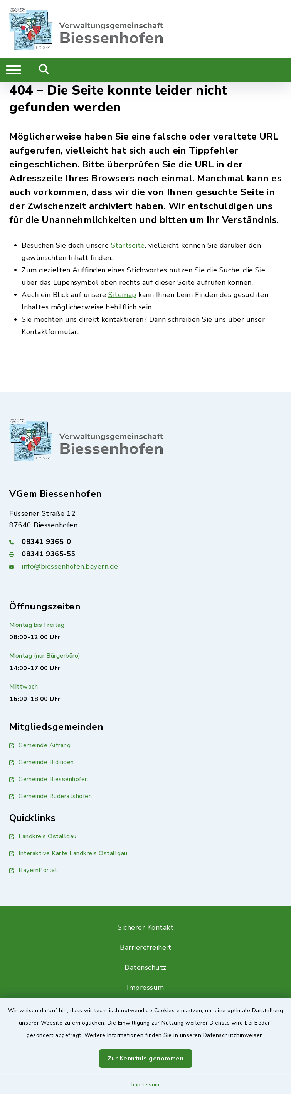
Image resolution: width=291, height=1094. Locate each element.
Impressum (145, 1084)
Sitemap (122, 294)
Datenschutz (145, 967)
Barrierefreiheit (145, 947)
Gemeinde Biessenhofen (48, 779)
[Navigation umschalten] (13, 69)
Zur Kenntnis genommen (146, 1058)
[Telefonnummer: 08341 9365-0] (145, 541)
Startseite (128, 245)
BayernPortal (33, 870)
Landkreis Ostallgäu (43, 836)
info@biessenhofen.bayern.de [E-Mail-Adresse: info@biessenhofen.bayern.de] (70, 566)
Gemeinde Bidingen (41, 762)
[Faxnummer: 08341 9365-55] (145, 554)
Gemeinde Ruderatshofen (50, 796)
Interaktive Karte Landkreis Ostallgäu (68, 853)
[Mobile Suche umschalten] (44, 70)
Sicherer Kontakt (145, 927)
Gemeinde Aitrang (40, 745)
